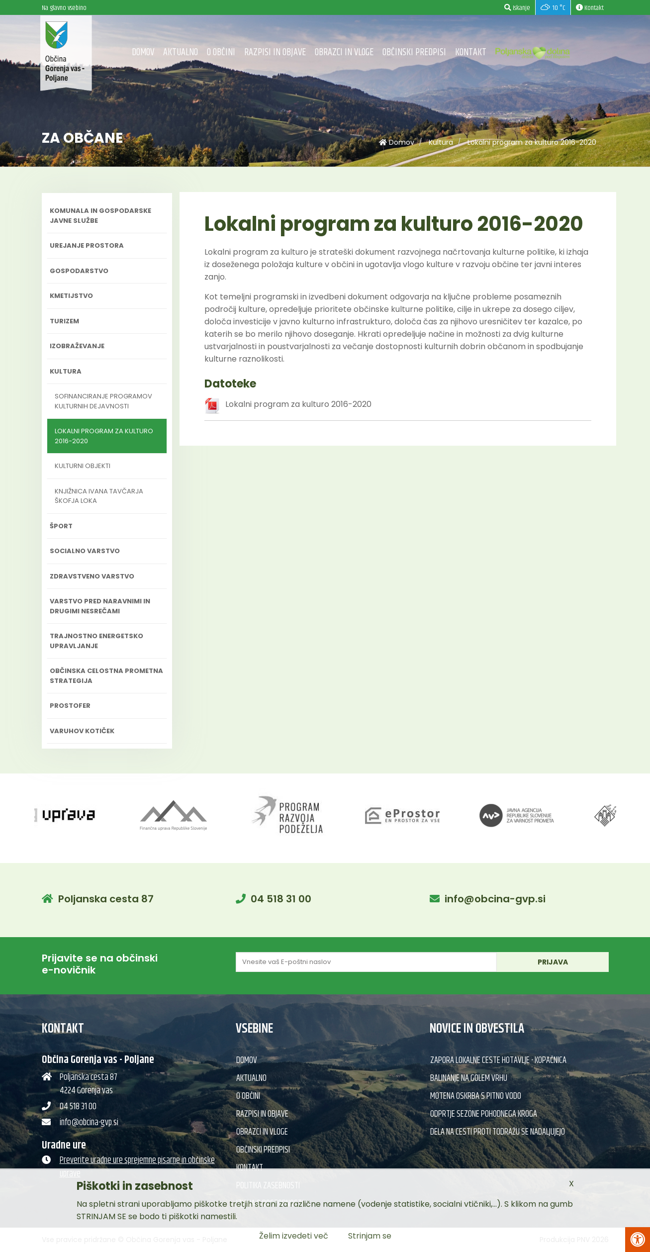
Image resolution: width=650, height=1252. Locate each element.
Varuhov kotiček (82, 731)
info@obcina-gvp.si (495, 899)
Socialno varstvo (85, 551)
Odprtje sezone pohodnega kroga (483, 1114)
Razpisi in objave (275, 52)
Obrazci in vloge (344, 52)
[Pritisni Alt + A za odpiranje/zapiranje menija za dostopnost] (637, 1239)
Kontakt (470, 52)
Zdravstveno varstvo (92, 576)
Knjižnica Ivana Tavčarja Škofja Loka (99, 496)
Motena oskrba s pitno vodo (475, 1096)
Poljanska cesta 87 (106, 899)
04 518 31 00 (281, 899)
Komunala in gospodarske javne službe (100, 215)
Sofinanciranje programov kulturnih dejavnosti (103, 401)
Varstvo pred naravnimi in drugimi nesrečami (100, 606)
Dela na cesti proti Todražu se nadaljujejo (497, 1132)
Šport (61, 526)
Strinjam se (369, 1236)
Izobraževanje (77, 346)
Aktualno (180, 52)
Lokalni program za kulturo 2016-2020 (531, 142)
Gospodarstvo (79, 271)
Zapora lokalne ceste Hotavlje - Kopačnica (498, 1060)
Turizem (64, 321)
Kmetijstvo (71, 295)
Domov (143, 52)
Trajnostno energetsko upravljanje (96, 641)
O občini (221, 52)
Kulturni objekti (82, 466)
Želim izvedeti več (293, 1236)
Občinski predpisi (414, 52)
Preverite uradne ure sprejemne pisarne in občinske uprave (137, 1167)
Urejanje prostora (87, 245)
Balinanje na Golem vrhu (468, 1078)
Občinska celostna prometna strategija (106, 675)
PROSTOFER (70, 705)
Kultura (441, 142)
